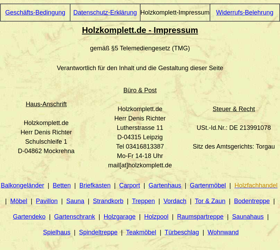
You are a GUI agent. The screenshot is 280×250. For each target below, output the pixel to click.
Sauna (75, 201)
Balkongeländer (22, 185)
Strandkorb (108, 201)
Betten (62, 185)
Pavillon (47, 201)
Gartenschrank (74, 216)
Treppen (143, 201)
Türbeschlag (182, 232)
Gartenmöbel (208, 185)
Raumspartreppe (200, 216)
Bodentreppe (252, 201)
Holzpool (156, 216)
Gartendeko (29, 216)
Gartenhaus (165, 185)
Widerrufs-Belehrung (244, 12)
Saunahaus (248, 216)
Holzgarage (120, 216)
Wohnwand (223, 232)
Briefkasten (95, 185)
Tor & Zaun (210, 201)
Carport (129, 185)
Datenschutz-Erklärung (105, 12)
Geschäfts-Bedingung (35, 12)
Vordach (174, 201)
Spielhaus (56, 232)
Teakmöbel (141, 232)
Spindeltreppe (98, 232)
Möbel (18, 201)
